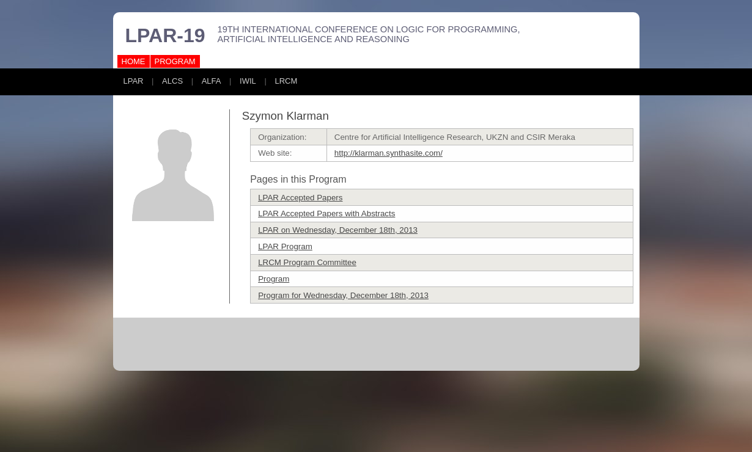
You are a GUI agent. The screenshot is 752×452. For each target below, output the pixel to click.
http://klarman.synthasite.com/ (388, 153)
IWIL (248, 81)
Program (273, 278)
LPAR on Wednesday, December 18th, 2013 (338, 230)
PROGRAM (175, 61)
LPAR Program (285, 246)
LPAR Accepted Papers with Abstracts (326, 213)
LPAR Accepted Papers (300, 197)
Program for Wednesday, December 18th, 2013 (343, 295)
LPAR (133, 81)
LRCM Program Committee (307, 262)
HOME (134, 61)
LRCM (286, 81)
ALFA (211, 81)
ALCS (172, 81)
